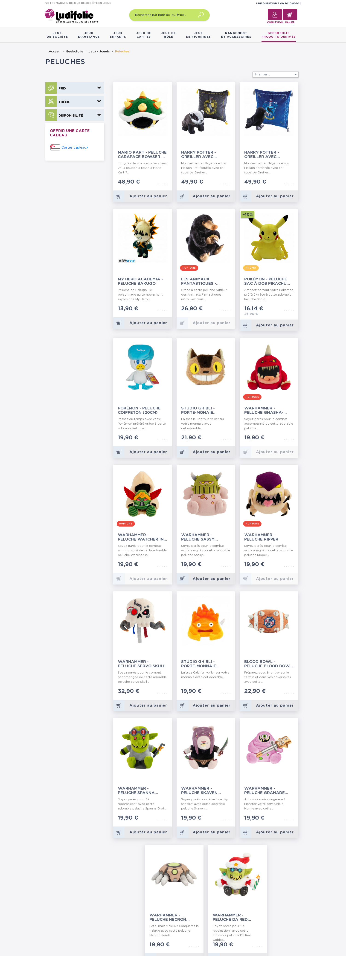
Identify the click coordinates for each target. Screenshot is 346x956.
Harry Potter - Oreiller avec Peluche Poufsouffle (206, 154)
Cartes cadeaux (74, 147)
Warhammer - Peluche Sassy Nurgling (198, 537)
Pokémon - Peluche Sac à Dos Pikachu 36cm (265, 281)
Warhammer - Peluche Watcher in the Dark (141, 537)
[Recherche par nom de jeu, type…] (169, 15)
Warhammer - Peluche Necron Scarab (167, 917)
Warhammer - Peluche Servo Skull (142, 664)
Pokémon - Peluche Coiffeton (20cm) (139, 410)
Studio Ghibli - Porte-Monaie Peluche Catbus (199, 410)
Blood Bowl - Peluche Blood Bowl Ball (268, 664)
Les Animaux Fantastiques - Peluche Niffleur (201, 281)
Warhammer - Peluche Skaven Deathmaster (199, 790)
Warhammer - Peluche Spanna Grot (136, 790)
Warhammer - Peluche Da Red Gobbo (230, 917)
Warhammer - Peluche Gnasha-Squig (263, 410)
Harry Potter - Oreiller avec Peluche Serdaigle (265, 154)
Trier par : (276, 74)
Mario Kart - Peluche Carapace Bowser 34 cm (142, 154)
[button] (74, 88)
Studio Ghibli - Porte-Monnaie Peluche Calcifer (201, 664)
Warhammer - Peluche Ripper (261, 537)
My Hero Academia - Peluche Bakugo (140, 281)
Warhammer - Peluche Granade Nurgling (264, 790)
